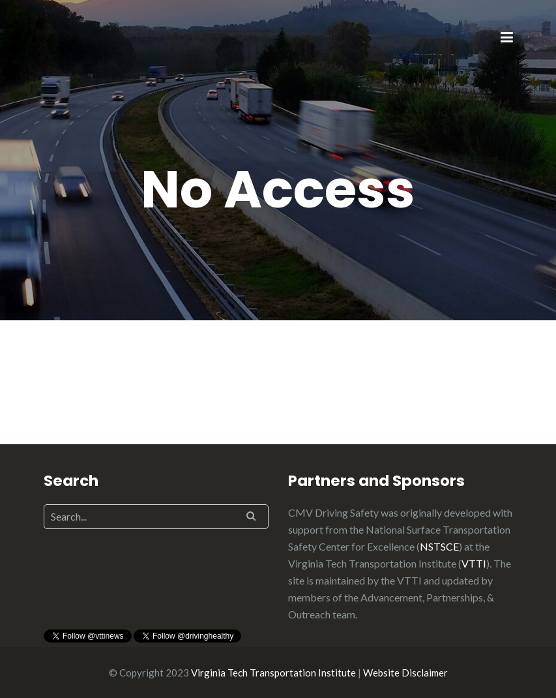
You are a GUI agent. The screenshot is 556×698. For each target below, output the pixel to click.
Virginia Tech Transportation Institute (273, 672)
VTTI (473, 563)
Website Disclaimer (405, 672)
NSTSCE (439, 546)
